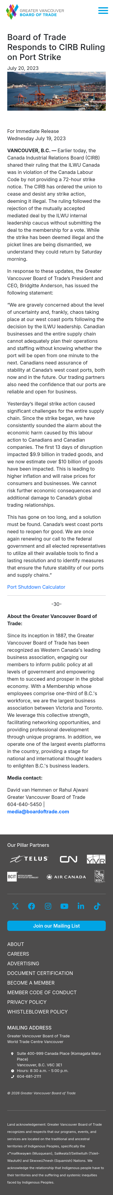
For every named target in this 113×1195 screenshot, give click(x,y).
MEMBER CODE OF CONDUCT (42, 992)
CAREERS (18, 954)
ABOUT (15, 944)
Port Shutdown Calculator (36, 587)
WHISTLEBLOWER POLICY (37, 1012)
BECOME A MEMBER (31, 983)
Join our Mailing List (56, 926)
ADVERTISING (23, 963)
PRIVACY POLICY (27, 1002)
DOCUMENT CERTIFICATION (40, 973)
